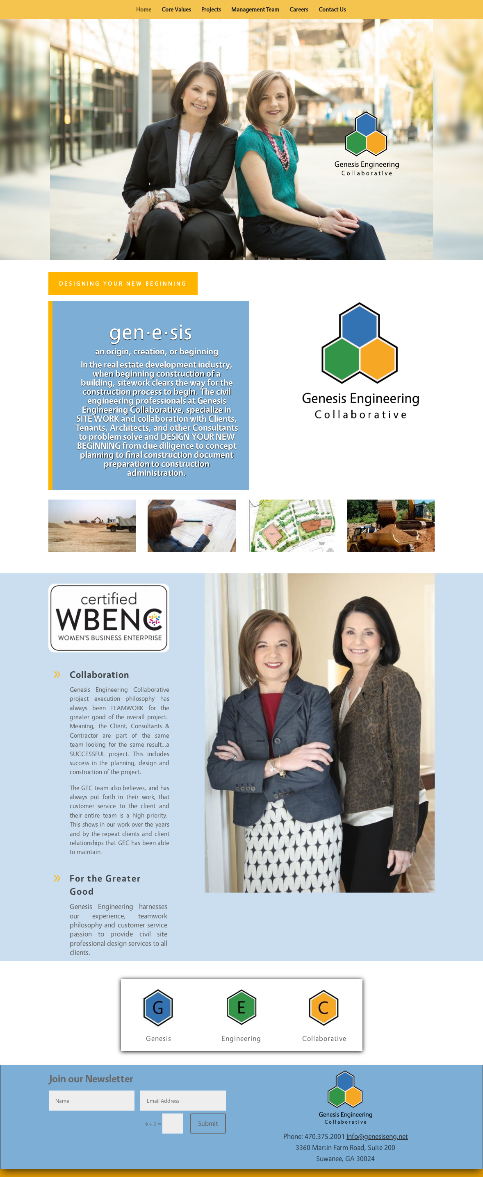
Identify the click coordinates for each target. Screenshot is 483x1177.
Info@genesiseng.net (377, 1136)
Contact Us (332, 10)
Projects (211, 10)
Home (143, 10)
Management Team (255, 10)
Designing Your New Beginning (123, 283)
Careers (298, 10)
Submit (208, 1123)
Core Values (176, 10)
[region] (241, 139)
